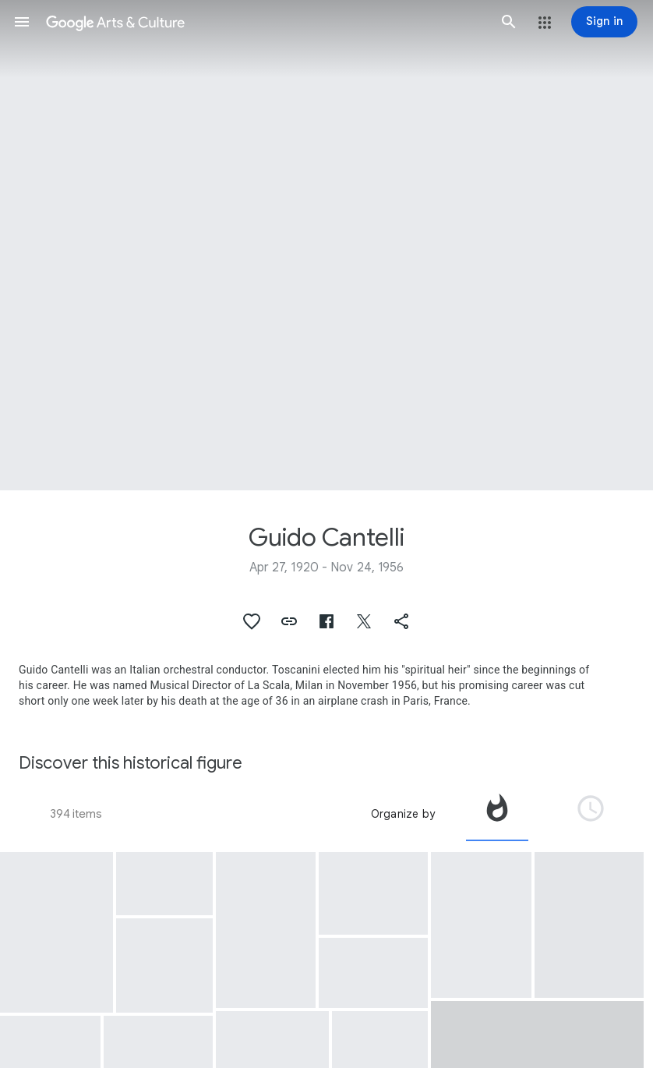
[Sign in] (604, 21)
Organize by (403, 814)
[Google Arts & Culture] (265, 22)
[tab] (497, 814)
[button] (22, 22)
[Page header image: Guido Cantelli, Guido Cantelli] (326, 245)
